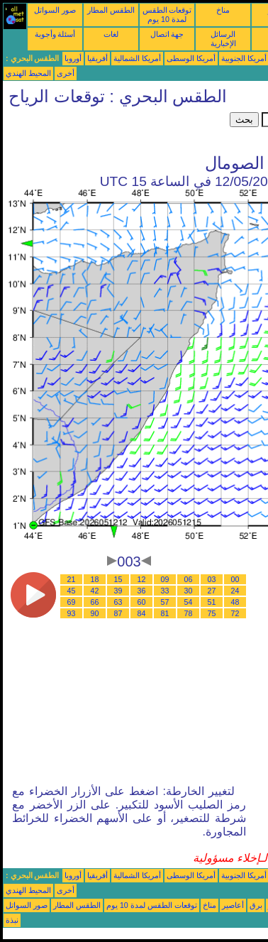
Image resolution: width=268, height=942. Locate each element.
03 (212, 579)
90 (95, 613)
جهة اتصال (167, 34)
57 (165, 602)
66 (95, 602)
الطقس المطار (111, 10)
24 (235, 590)
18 (95, 579)
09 (165, 579)
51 (212, 602)
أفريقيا (97, 58)
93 (71, 613)
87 (118, 613)
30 (188, 590)
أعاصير (233, 905)
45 (71, 590)
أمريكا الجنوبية (244, 58)
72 (235, 613)
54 (188, 602)
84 (142, 613)
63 (118, 602)
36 (142, 590)
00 (235, 579)
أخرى (65, 73)
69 (71, 602)
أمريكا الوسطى (191, 58)
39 (118, 590)
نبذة (12, 920)
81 (165, 613)
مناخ (223, 10)
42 (95, 590)
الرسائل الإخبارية (223, 39)
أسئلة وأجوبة (55, 34)
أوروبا (73, 58)
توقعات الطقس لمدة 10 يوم (167, 14)
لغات (111, 34)
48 (235, 602)
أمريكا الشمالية (137, 58)
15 (118, 579)
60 (142, 602)
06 (188, 579)
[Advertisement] (116, 130)
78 (188, 613)
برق (256, 905)
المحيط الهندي (28, 73)
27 (212, 590)
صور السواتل (55, 10)
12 (142, 579)
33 (165, 590)
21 (71, 579)
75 (212, 613)
